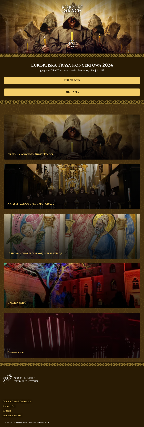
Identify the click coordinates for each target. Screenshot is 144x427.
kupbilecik (72, 80)
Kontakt (7, 410)
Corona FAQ (9, 406)
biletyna (72, 92)
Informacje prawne (12, 415)
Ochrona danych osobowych (17, 401)
